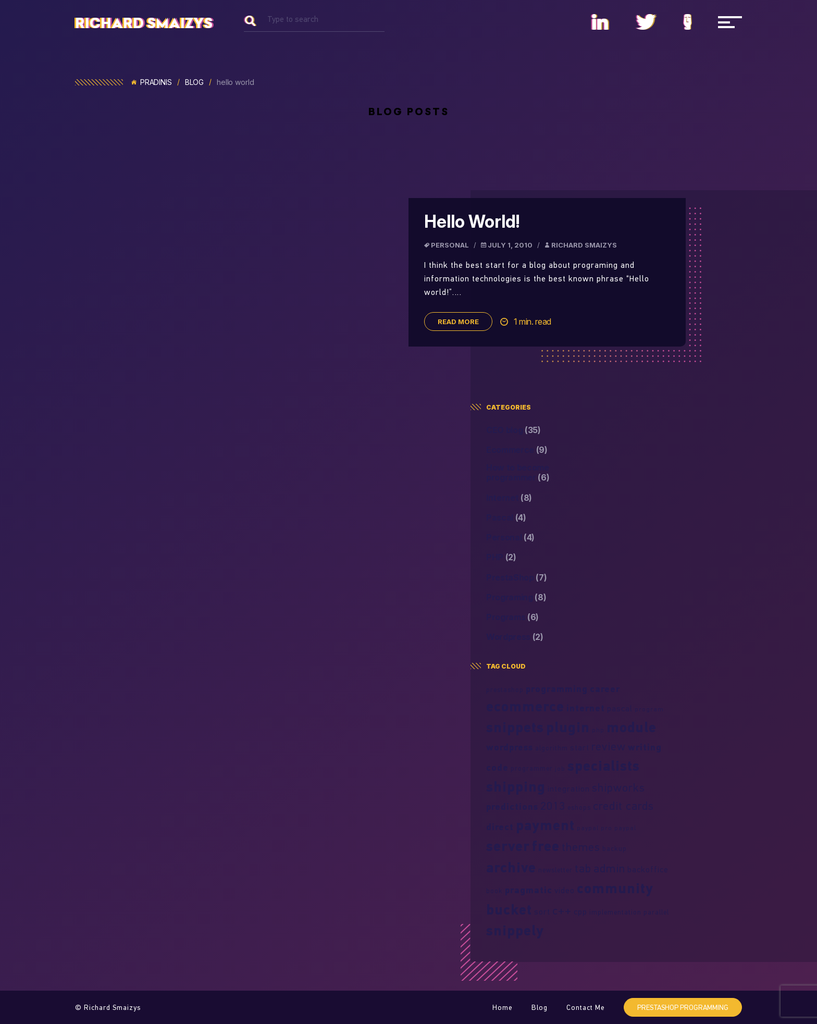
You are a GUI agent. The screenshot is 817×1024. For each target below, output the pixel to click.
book (494, 890)
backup (614, 848)
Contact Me (585, 1007)
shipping (516, 786)
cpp (580, 911)
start (579, 747)
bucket (509, 909)
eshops (579, 807)
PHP (501, 557)
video (564, 890)
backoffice (648, 869)
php (598, 730)
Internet (509, 498)
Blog (194, 82)
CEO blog (513, 430)
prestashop (505, 689)
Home (502, 1007)
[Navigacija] (730, 22)
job (560, 768)
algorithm (551, 748)
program (649, 709)
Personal (450, 245)
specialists (603, 765)
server (508, 846)
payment (545, 825)
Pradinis (151, 82)
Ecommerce (517, 450)
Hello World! (471, 221)
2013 (552, 805)
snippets (515, 727)
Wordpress (514, 637)
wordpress (509, 747)
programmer (532, 768)
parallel (656, 912)
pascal (620, 708)
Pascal (506, 518)
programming (557, 689)
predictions (512, 806)
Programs (512, 617)
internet (585, 708)
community (615, 888)
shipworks (618, 787)
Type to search (292, 19)
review (608, 746)
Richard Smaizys (144, 23)
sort (542, 911)
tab (583, 868)
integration (569, 788)
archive (511, 867)
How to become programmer (518, 473)
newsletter (555, 870)
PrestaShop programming (682, 1007)
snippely (515, 930)
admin (609, 868)
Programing (516, 597)
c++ (562, 910)
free (546, 846)
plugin (568, 727)
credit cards (623, 805)
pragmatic (528, 890)
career (605, 689)
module (631, 727)
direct (500, 827)
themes (581, 847)
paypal (625, 828)
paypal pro (594, 828)
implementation (615, 912)
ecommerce (525, 706)
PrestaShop (516, 578)
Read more (458, 321)
